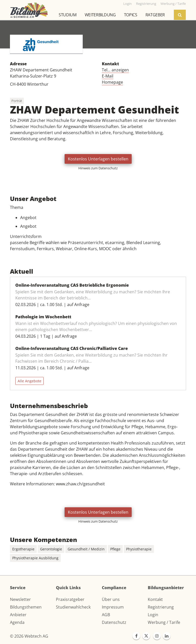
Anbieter (18, 614)
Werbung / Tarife (164, 622)
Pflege (115, 549)
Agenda (17, 622)
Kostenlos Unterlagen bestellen (98, 159)
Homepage (112, 82)
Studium (68, 15)
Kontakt (155, 599)
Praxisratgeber (70, 599)
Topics (130, 15)
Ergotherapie (23, 549)
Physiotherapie (139, 549)
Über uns (111, 599)
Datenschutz (114, 622)
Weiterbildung (100, 15)
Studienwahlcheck (73, 607)
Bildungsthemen (26, 607)
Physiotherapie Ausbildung (35, 557)
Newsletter (20, 599)
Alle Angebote (29, 380)
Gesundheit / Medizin (86, 549)
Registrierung (161, 607)
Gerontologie (51, 549)
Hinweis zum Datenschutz (98, 168)
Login (153, 614)
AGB (106, 614)
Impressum (113, 607)
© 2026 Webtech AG (29, 636)
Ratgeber (155, 15)
